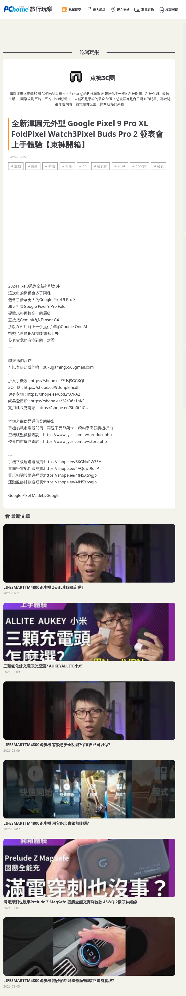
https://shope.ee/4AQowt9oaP (71, 468)
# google (139, 166)
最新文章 (20, 516)
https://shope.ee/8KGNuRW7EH (72, 461)
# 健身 (33, 166)
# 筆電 (67, 166)
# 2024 (119, 166)
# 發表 (159, 166)
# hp (83, 166)
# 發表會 (100, 166)
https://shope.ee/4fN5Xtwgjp (70, 475)
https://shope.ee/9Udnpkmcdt (51, 387)
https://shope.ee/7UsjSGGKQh (58, 380)
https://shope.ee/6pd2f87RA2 (53, 394)
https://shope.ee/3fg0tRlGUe (65, 407)
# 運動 (16, 166)
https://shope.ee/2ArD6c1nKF (57, 401)
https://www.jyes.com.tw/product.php (77, 434)
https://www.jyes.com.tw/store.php (75, 441)
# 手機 (50, 166)
